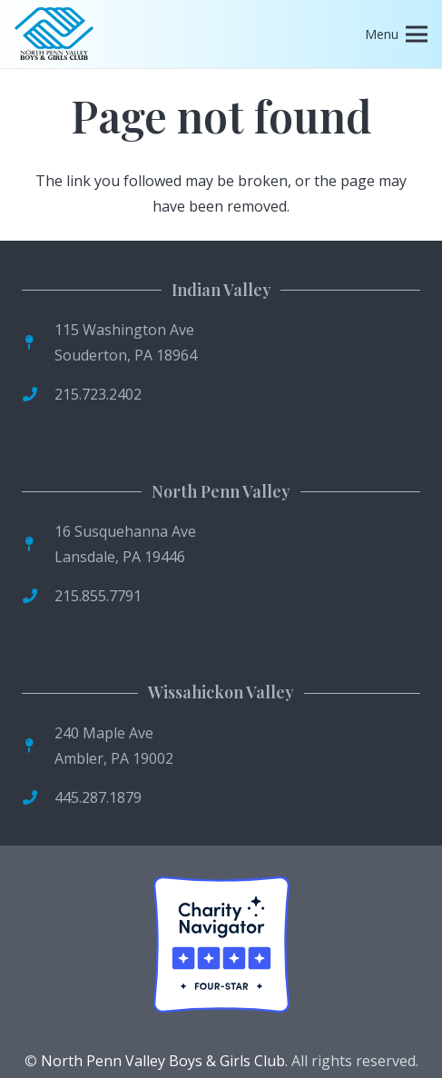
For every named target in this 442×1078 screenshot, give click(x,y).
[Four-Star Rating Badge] (221, 944)
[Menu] (396, 34)
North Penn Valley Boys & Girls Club (163, 1061)
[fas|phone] (38, 394)
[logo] (54, 34)
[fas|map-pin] (38, 342)
